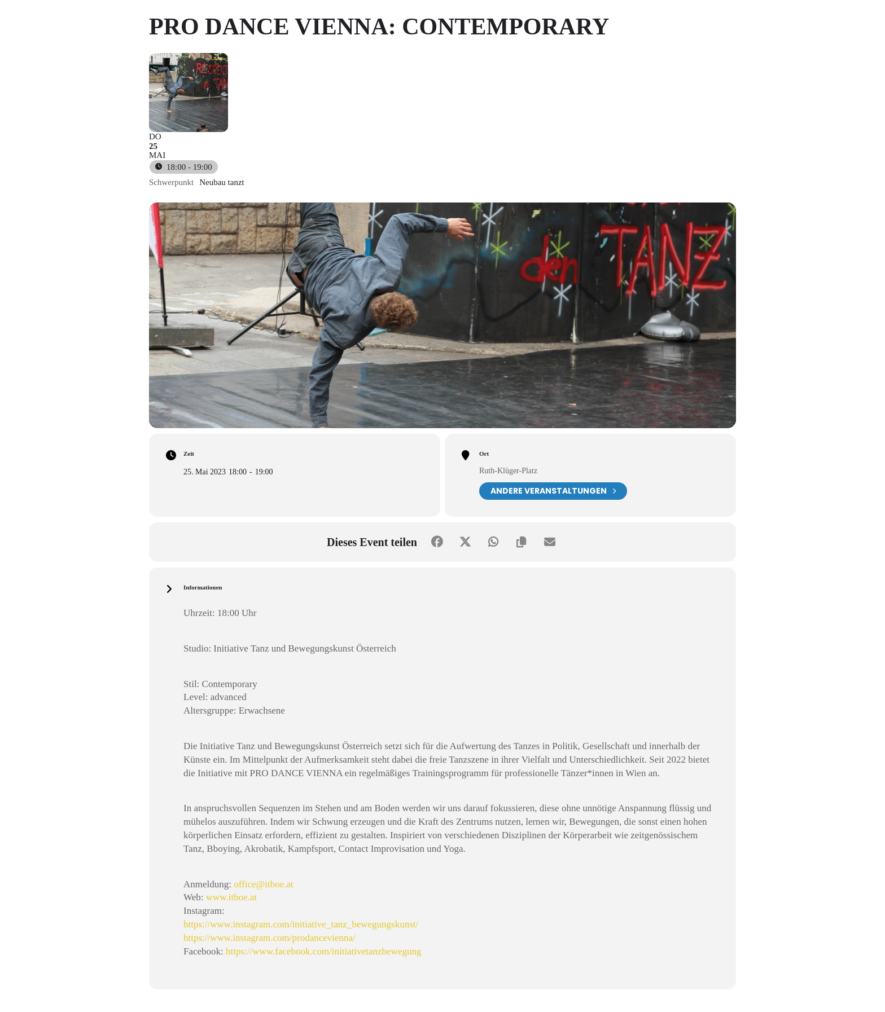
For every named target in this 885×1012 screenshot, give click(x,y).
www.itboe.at (231, 897)
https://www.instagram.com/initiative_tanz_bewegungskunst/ (300, 924)
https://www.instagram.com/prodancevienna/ (269, 937)
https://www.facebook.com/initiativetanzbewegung (323, 951)
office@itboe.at (263, 884)
